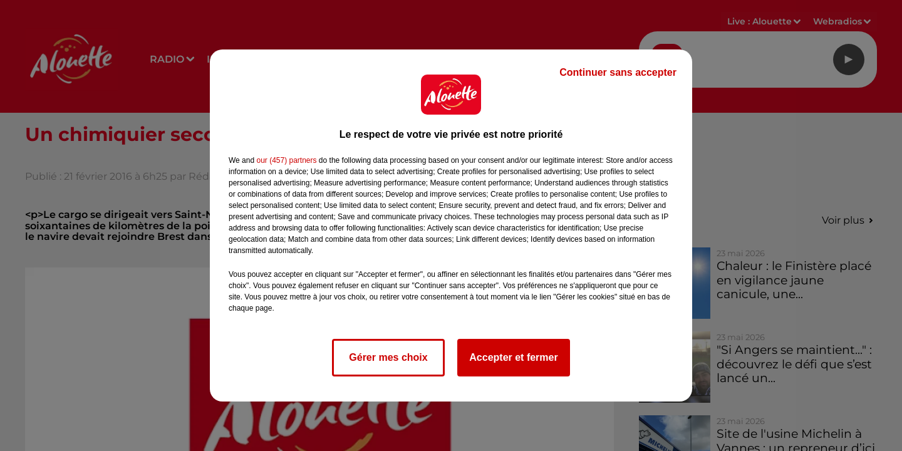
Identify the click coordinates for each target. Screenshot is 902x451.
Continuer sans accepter (617, 72)
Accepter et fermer (513, 357)
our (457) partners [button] (286, 160)
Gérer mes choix (388, 357)
